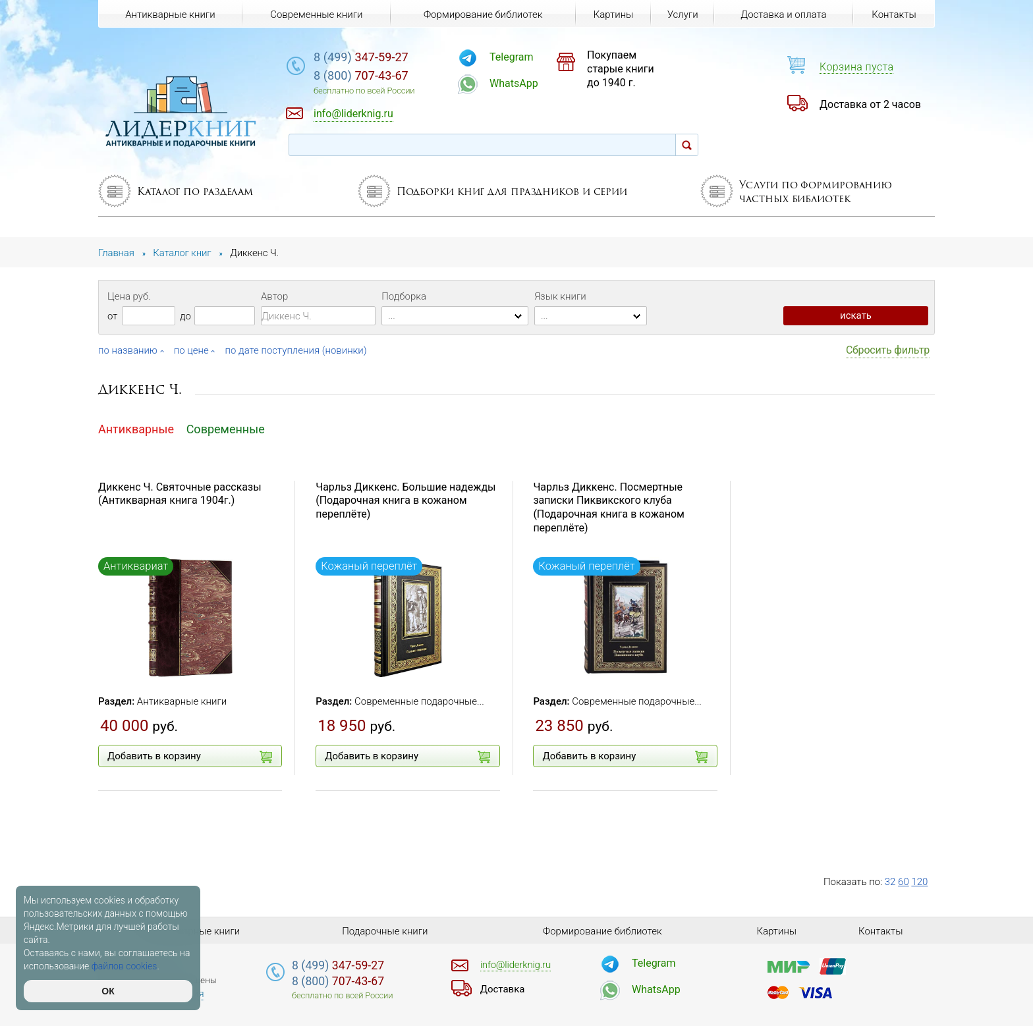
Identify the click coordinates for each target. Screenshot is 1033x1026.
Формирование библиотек (483, 14)
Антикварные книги (182, 701)
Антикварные (136, 429)
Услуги (682, 14)
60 (903, 882)
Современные (225, 429)
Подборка (403, 296)
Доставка (502, 989)
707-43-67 (361, 75)
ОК (107, 991)
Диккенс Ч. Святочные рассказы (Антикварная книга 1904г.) (180, 494)
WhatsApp (513, 83)
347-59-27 (361, 57)
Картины (614, 14)
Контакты (894, 14)
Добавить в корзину (189, 756)
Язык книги (560, 296)
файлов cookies (124, 966)
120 (919, 882)
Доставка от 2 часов (870, 104)
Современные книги (316, 14)
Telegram (511, 57)
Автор (274, 296)
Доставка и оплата (783, 14)
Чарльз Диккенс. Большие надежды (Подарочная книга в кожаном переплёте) (405, 501)
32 (890, 882)
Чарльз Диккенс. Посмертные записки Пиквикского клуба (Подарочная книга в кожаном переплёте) (608, 507)
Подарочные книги (385, 931)
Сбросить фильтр (888, 350)
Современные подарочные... (419, 701)
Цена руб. (129, 296)
